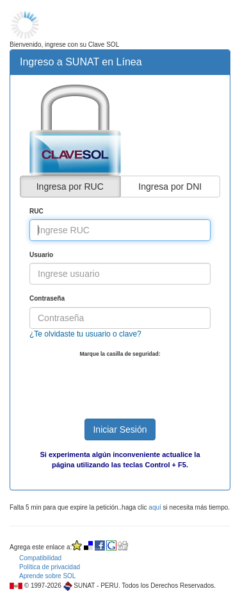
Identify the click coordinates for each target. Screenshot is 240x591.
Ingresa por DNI (170, 186)
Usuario (41, 254)
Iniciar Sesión (120, 429)
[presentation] (126, 383)
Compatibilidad (40, 558)
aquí (154, 507)
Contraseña (47, 298)
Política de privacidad (49, 566)
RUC (36, 211)
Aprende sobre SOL (47, 575)
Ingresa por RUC (70, 186)
